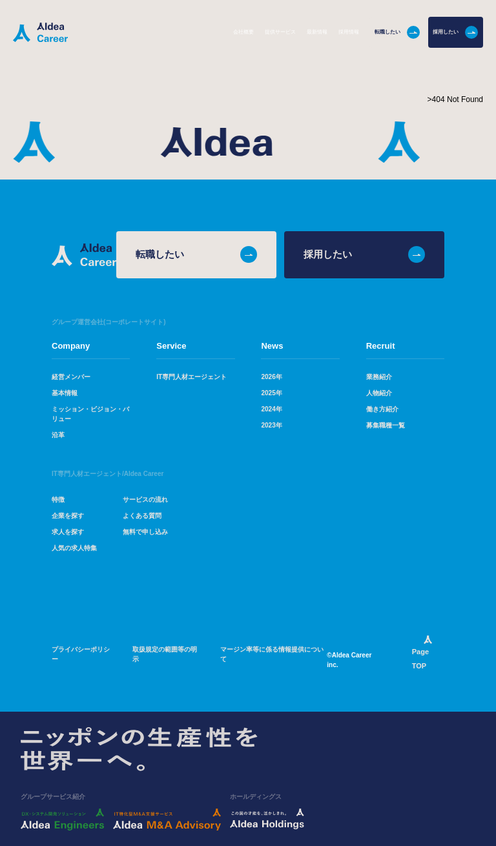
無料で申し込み (145, 532)
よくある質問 (142, 516)
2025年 (271, 393)
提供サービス (280, 32)
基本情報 (65, 393)
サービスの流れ (145, 500)
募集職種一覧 (385, 425)
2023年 (271, 425)
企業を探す (68, 516)
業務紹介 (379, 377)
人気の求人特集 (74, 548)
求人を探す (68, 532)
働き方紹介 (382, 409)
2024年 (271, 409)
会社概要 (243, 32)
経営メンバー (71, 377)
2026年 (271, 377)
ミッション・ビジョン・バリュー (90, 414)
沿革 (58, 435)
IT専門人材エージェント (191, 377)
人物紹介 (379, 393)
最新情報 (317, 32)
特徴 (58, 500)
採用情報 (348, 32)
